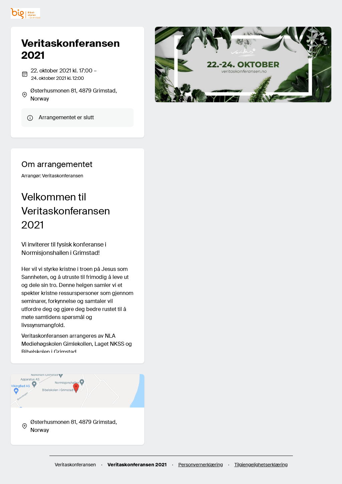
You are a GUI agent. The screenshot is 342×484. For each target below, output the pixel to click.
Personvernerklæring (200, 465)
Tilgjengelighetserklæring (261, 465)
